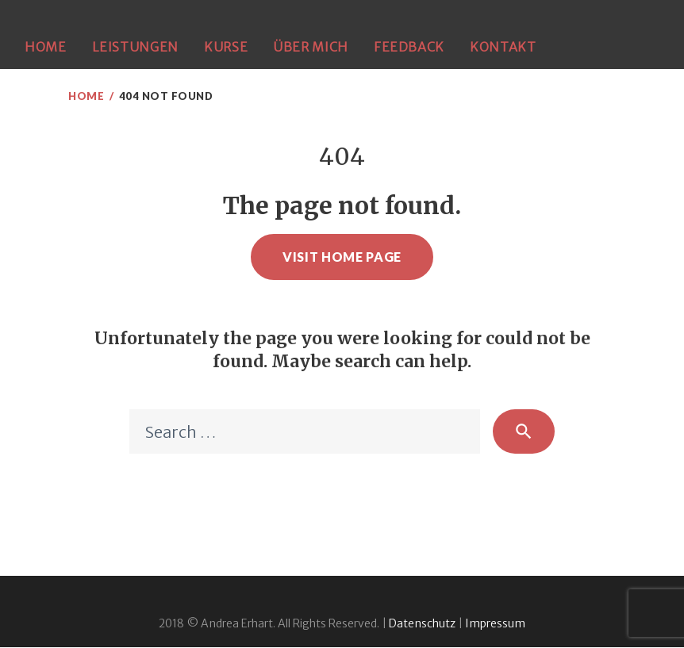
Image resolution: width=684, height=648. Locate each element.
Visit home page (342, 256)
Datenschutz (422, 624)
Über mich (310, 47)
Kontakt (503, 47)
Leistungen (135, 47)
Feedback (409, 47)
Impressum (495, 624)
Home (46, 47)
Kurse (226, 47)
